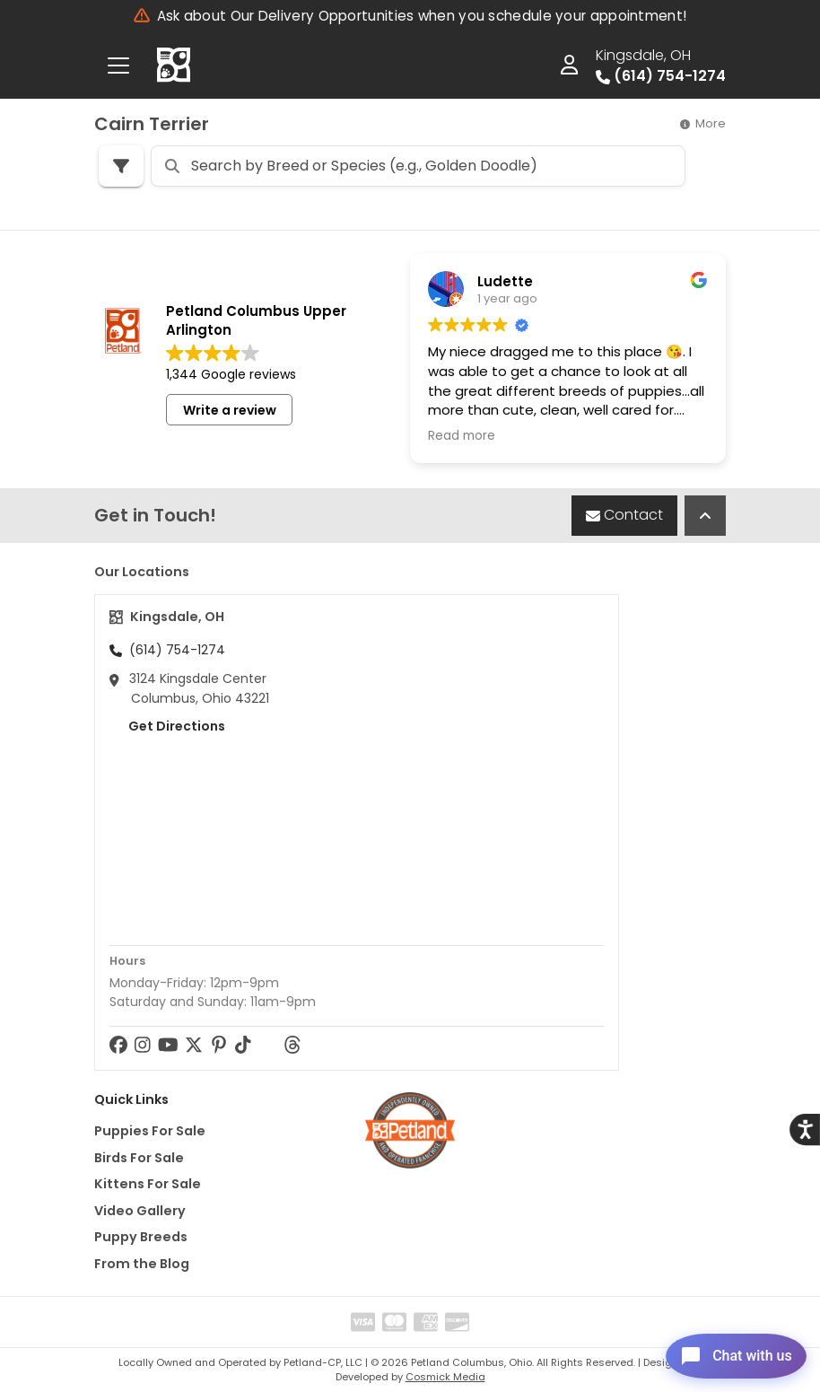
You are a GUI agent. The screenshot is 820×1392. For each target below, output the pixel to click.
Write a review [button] (229, 410)
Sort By (651, 164)
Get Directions (167, 726)
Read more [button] (461, 436)
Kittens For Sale (147, 1184)
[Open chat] (724, 1350)
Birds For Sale (139, 1158)
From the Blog (141, 1264)
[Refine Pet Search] (121, 166)
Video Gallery (140, 1211)
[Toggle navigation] (118, 65)
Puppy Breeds (141, 1237)
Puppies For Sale (149, 1131)
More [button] (703, 123)
